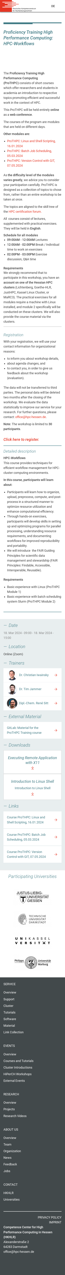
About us (10, 1129)
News (7, 1157)
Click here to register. (21, 439)
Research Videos (15, 1116)
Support (8, 999)
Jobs (6, 1171)
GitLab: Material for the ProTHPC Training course (24, 730)
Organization (12, 1151)
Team (7, 1144)
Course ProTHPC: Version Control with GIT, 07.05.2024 (26, 854)
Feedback (10, 1164)
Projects (9, 1109)
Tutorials (9, 1012)
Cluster (8, 1006)
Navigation (61, 6)
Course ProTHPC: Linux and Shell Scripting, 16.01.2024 (26, 820)
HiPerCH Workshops (17, 1074)
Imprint (55, 1222)
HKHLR (8, 1193)
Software (9, 1019)
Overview (9, 992)
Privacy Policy (50, 1217)
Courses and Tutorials (18, 1061)
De (53, 6)
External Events (14, 1080)
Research (11, 1094)
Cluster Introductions (17, 1067)
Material (9, 1025)
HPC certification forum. (25, 211)
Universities (11, 1199)
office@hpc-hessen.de (30, 417)
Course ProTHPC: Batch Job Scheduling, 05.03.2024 (26, 837)
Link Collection (13, 1032)
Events (9, 1046)
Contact (10, 1184)
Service (9, 984)
